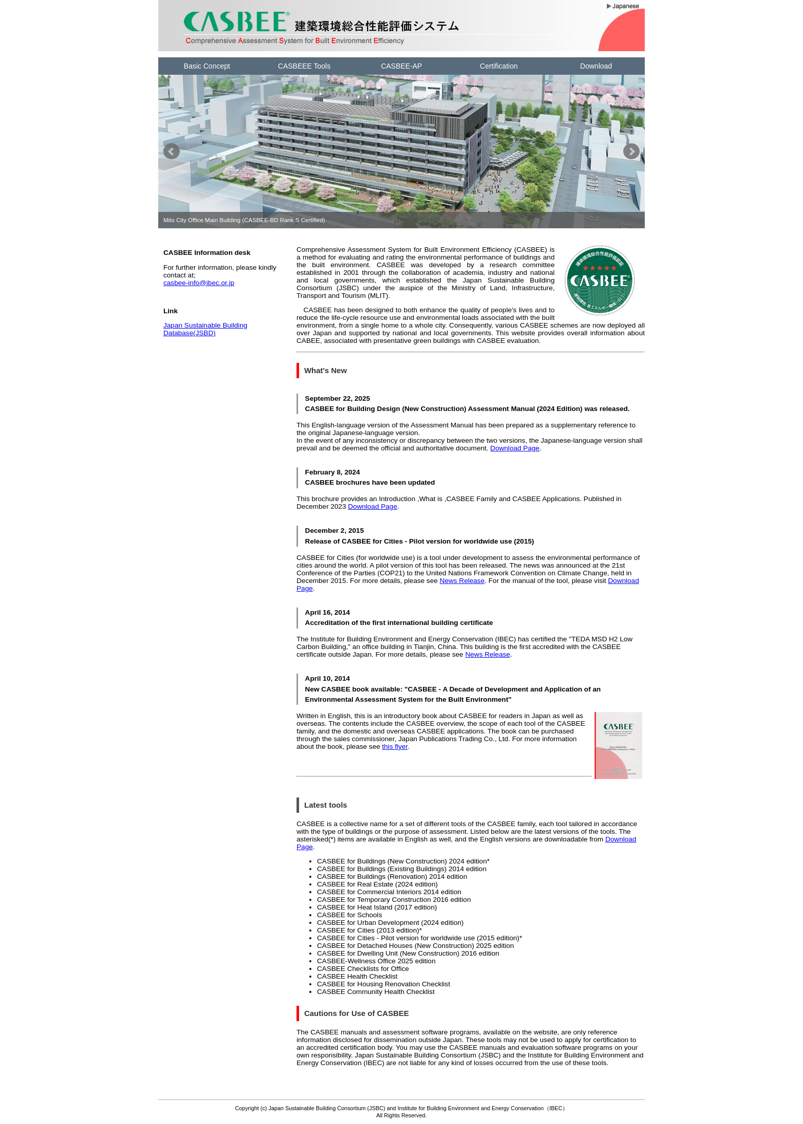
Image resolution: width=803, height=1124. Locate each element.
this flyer (395, 746)
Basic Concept (207, 66)
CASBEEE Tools (304, 66)
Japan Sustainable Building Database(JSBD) (205, 329)
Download (596, 66)
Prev (171, 151)
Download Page (514, 448)
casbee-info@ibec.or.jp (199, 283)
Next (631, 151)
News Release (462, 581)
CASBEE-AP (401, 66)
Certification (499, 66)
